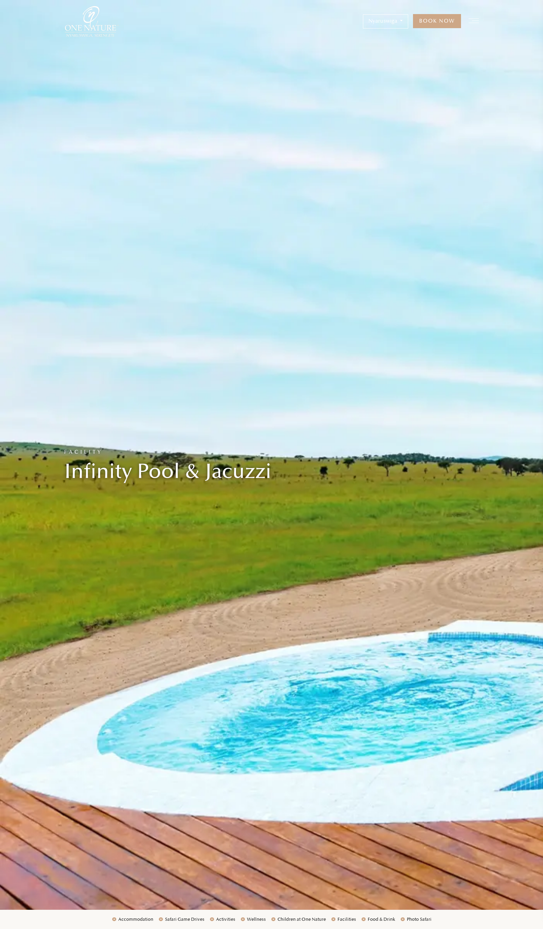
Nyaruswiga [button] (383, 21)
